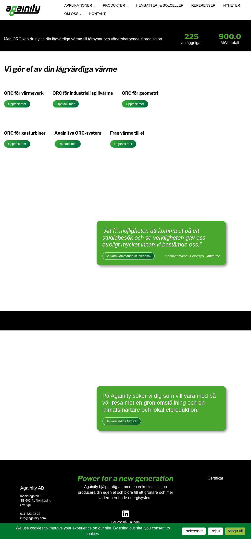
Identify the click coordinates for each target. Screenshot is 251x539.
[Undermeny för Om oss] (80, 14)
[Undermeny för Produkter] (127, 6)
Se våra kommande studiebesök (128, 256)
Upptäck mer (17, 104)
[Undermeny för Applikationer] (94, 6)
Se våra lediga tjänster (122, 421)
